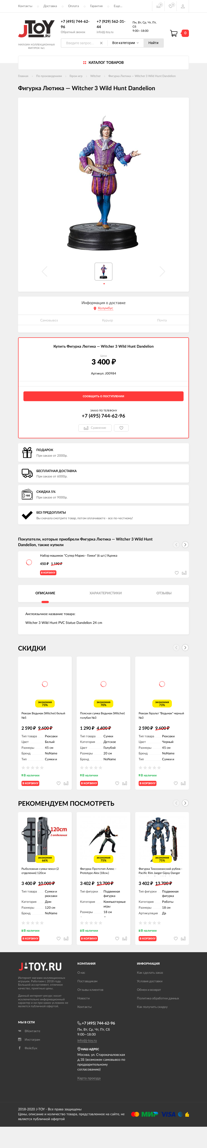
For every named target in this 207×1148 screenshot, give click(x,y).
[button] (185, 544)
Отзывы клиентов (90, 1011)
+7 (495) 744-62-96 (103, 416)
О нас (81, 994)
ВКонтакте (29, 1052)
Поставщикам (87, 1002)
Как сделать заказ (150, 994)
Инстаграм (29, 1061)
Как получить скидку (152, 1028)
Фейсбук (27, 1069)
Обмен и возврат (149, 1011)
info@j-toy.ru (105, 32)
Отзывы (164, 597)
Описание (45, 597)
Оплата (73, 6)
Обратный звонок (73, 32)
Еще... (118, 6)
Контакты (25, 6)
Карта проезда (89, 1099)
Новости (83, 1019)
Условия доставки (149, 1002)
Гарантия (96, 6)
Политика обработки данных (158, 1019)
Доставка (50, 6)
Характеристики (106, 597)
